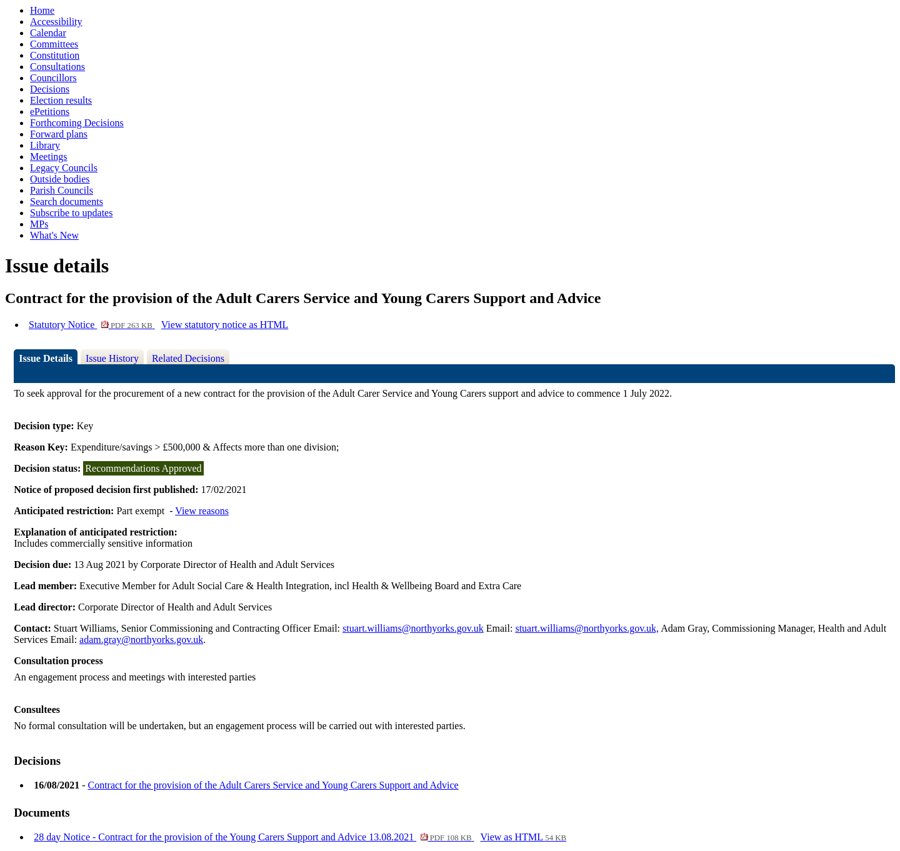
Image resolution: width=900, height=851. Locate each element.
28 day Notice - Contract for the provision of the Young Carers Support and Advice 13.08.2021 (254, 837)
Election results (61, 100)
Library (45, 145)
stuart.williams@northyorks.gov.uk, (587, 628)
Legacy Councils (64, 167)
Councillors (53, 77)
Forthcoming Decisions (77, 122)
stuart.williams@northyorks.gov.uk (413, 628)
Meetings (49, 156)
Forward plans (59, 134)
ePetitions (49, 111)
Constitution (54, 55)
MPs (39, 224)
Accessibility (56, 21)
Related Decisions (188, 358)
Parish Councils (61, 190)
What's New (54, 235)
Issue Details (45, 358)
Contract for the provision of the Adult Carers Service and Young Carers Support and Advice (273, 785)
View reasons (202, 510)
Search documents (66, 201)
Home (42, 10)
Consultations (57, 66)
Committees (54, 44)
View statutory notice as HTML (224, 324)
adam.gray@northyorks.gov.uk (141, 639)
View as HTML (524, 837)
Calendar (48, 32)
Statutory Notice (92, 324)
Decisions (49, 89)
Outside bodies (60, 179)
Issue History (112, 358)
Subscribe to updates (71, 212)
